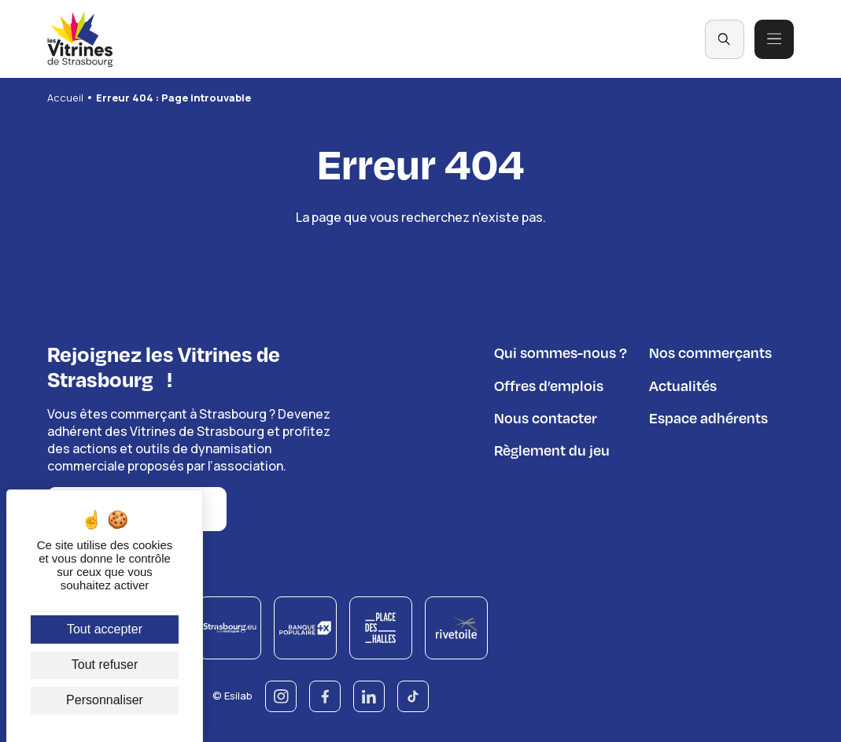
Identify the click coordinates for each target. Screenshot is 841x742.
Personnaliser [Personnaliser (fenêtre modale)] (104, 700)
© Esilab (232, 694)
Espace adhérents (708, 417)
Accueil (65, 97)
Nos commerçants (710, 352)
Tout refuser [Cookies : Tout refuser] (105, 664)
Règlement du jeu (552, 450)
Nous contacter (545, 417)
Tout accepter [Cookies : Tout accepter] (104, 629)
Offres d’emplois (548, 385)
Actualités (683, 385)
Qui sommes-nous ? (560, 352)
